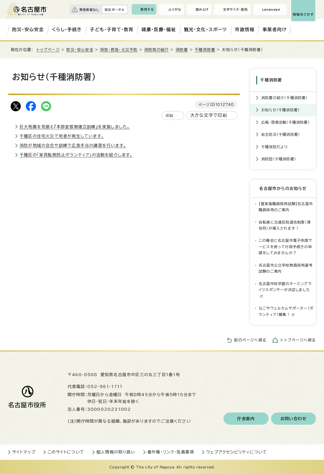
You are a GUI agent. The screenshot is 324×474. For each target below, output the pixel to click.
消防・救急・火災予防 (118, 50)
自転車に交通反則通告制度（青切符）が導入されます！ (285, 224)
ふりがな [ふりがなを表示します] (174, 9)
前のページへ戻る (250, 339)
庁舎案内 (246, 418)
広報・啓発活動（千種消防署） (285, 121)
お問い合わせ (293, 418)
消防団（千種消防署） (278, 158)
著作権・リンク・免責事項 (170, 451)
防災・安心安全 (28, 29)
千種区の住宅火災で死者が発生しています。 (61, 136)
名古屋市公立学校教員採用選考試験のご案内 (286, 267)
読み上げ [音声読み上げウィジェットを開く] (202, 9)
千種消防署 (205, 50)
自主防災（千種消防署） (280, 134)
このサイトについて (66, 451)
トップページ (48, 50)
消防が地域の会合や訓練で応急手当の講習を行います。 (72, 145)
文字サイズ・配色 (235, 9)
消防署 (182, 50)
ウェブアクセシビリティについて (236, 451)
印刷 (169, 115)
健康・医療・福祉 (158, 29)
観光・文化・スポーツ (205, 29)
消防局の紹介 (156, 50)
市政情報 (244, 29)
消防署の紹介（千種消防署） (284, 97)
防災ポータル (115, 9)
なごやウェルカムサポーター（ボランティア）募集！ (286, 311)
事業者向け (274, 29)
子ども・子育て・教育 (111, 29)
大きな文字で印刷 (208, 115)
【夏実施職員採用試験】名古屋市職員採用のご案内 (286, 206)
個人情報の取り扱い (115, 451)
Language (271, 9)
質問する (147, 9)
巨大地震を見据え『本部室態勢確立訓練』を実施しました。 (74, 127)
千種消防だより (274, 146)
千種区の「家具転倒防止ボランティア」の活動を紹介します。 (76, 155)
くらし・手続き (67, 29)
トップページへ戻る (298, 339)
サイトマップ (23, 451)
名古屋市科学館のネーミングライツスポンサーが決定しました (285, 289)
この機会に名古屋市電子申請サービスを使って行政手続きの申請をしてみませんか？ (285, 246)
